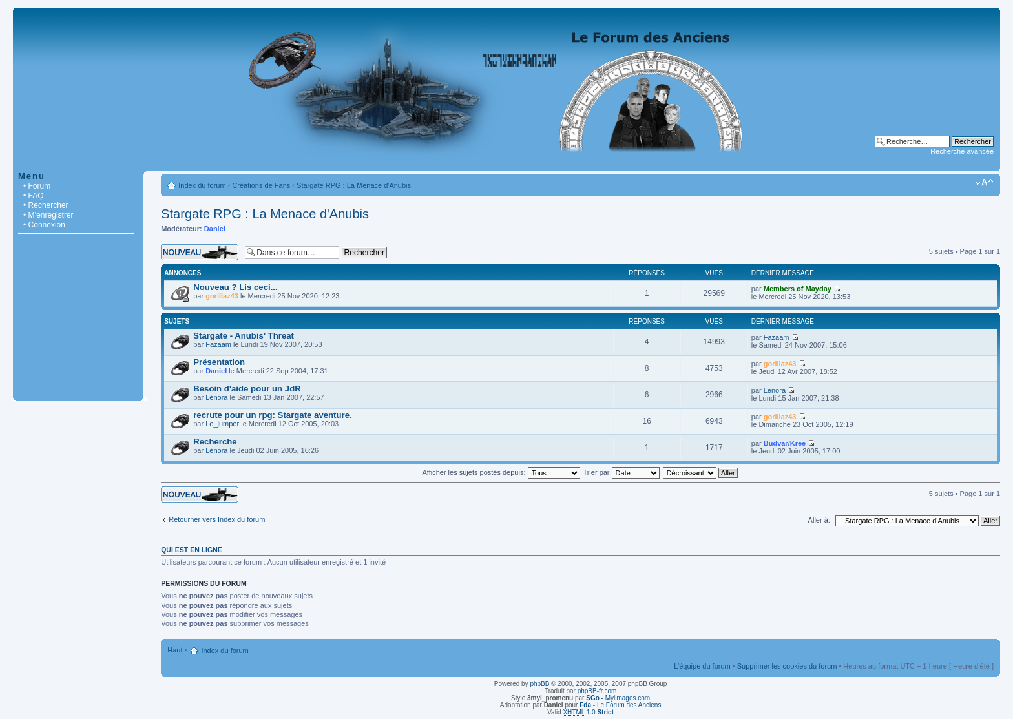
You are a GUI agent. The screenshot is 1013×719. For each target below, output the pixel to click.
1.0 (588, 712)
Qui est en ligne (191, 550)
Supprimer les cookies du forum (787, 666)
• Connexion (44, 224)
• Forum (36, 186)
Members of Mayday (797, 289)
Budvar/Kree (785, 443)
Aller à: (819, 520)
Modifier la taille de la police (984, 183)
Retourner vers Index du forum (217, 519)
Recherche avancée (962, 151)
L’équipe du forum (702, 666)
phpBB (539, 683)
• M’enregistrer (48, 215)
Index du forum (201, 185)
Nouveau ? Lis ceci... (235, 287)
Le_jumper (222, 424)
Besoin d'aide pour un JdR (247, 388)
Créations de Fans (261, 185)
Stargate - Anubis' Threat (243, 335)
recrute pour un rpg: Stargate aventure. (272, 415)
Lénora (216, 397)
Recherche (214, 441)
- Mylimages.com (618, 698)
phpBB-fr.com (597, 690)
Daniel (214, 229)
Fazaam (218, 344)
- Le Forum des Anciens (620, 705)
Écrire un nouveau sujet (199, 252)
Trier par (621, 472)
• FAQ (33, 195)
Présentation (219, 362)
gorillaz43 (221, 296)
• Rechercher (45, 205)
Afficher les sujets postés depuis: (501, 472)
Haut (174, 650)
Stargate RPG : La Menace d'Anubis (354, 185)
